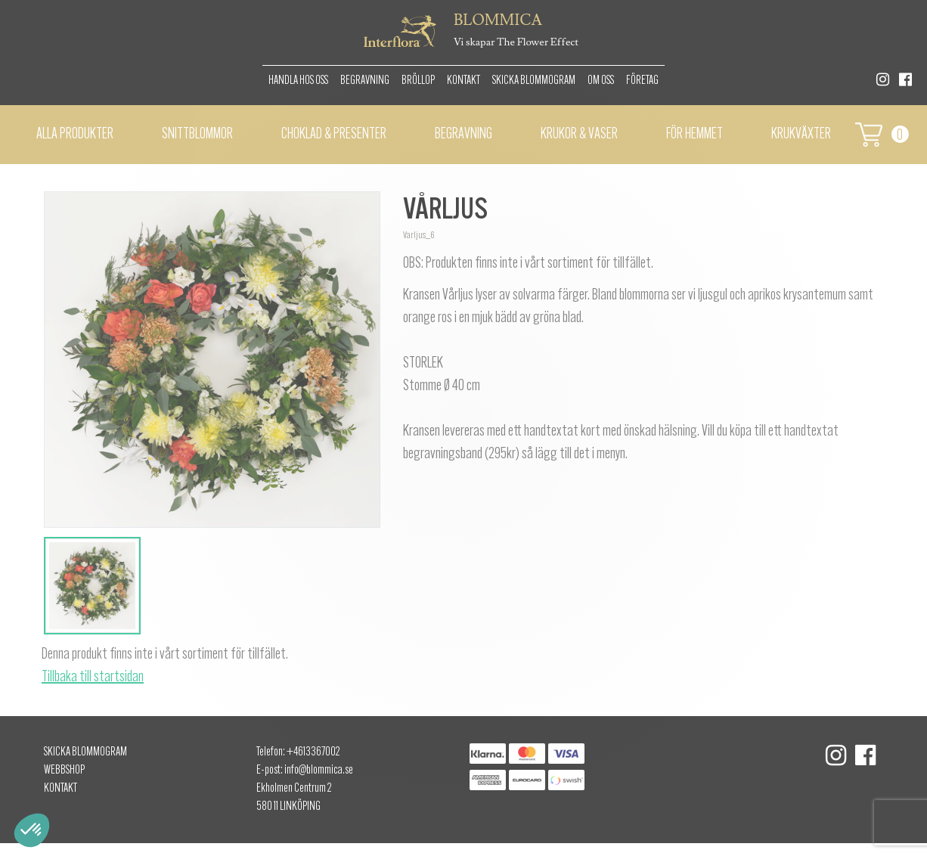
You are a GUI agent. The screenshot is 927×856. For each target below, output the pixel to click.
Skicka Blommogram (533, 81)
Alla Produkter (74, 134)
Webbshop (64, 771)
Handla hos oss (298, 81)
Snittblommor (197, 134)
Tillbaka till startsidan (93, 677)
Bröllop (418, 81)
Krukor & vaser (579, 134)
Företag (642, 81)
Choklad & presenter (333, 134)
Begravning (364, 81)
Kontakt (463, 81)
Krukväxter (801, 134)
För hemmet (694, 134)
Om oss (601, 81)
